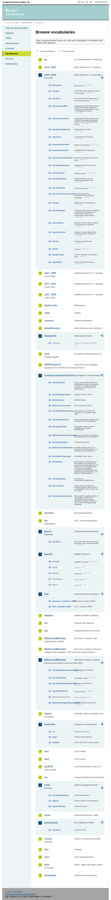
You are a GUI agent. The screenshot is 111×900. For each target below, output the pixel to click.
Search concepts (68, 51)
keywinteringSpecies (61, 129)
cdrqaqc (55, 91)
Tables (8, 38)
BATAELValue (58, 400)
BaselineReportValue (61, 394)
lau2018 (48, 766)
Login (83, 2)
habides (48, 615)
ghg (46, 594)
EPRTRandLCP (52, 364)
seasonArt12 (57, 223)
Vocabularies (11, 53)
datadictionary (52, 328)
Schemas (9, 48)
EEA (17, 2)
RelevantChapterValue (62, 496)
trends (55, 249)
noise (47, 815)
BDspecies (57, 85)
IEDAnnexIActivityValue (62, 448)
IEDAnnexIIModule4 (55, 660)
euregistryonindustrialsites (59, 375)
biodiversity (50, 305)
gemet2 (48, 554)
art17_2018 (50, 294)
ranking (55, 203)
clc (53, 732)
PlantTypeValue (59, 479)
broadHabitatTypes (60, 795)
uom (46, 857)
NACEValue (57, 462)
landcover (49, 724)
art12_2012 (50, 67)
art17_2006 (50, 273)
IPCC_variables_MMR (61, 607)
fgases (48, 531)
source (55, 573)
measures (56, 137)
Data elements (12, 43)
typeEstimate (58, 255)
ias (45, 623)
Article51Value (58, 382)
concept (55, 561)
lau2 (46, 759)
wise (46, 864)
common (49, 320)
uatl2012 (56, 742)
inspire (48, 713)
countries (56, 98)
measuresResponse (61, 165)
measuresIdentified (60, 144)
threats (55, 241)
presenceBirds (58, 188)
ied (46, 630)
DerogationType (59, 678)
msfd (47, 785)
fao (46, 520)
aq (45, 59)
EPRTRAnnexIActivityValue (63, 435)
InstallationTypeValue (61, 456)
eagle (54, 737)
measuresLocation (60, 150)
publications (51, 822)
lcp (46, 777)
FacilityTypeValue (59, 442)
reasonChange (58, 210)
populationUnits (59, 179)
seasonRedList (58, 232)
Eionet (16, 22)
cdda (47, 313)
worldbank (50, 875)
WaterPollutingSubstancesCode (63, 703)
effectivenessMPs (60, 106)
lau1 (46, 751)
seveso (48, 839)
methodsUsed (58, 173)
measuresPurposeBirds (62, 158)
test (46, 849)
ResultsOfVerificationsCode (63, 683)
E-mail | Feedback (13, 891)
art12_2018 (50, 75)
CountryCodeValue (60, 420)
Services (9, 59)
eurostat (48, 513)
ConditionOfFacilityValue (63, 411)
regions (55, 801)
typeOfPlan (57, 262)
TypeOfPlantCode (59, 691)
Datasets (9, 33)
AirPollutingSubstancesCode (63, 670)
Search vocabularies (47, 51)
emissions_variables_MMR (63, 601)
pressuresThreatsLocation (63, 194)
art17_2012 (50, 284)
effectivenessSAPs (60, 118)
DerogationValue (59, 426)
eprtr (46, 354)
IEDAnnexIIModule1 (55, 638)
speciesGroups (58, 806)
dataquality (50, 336)
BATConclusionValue (61, 405)
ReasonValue (58, 486)
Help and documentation (16, 28)
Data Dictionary (27, 22)
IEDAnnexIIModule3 (55, 649)
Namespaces (11, 64)
